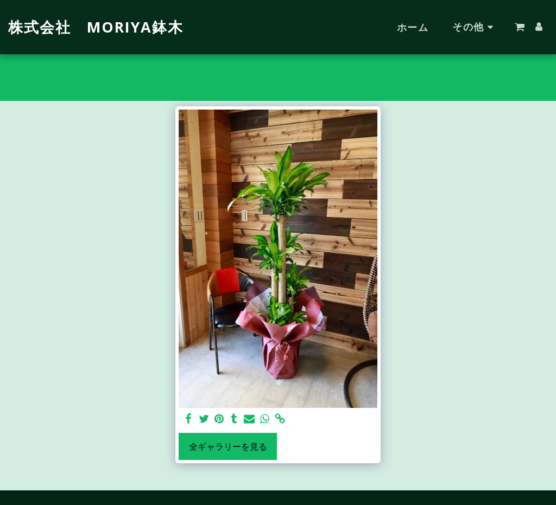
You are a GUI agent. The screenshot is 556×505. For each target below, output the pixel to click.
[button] (519, 27)
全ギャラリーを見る (228, 446)
